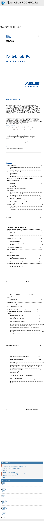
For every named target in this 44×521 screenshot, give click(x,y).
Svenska (3, 510)
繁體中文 (3, 517)
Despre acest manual (8, 465)
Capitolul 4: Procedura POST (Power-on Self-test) (15, 474)
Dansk (3, 483)
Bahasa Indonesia (5, 494)
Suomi (3, 490)
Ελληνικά (4, 485)
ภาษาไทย (4, 512)
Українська (4, 514)
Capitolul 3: (6, 470)
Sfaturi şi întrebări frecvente (9, 475)
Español (3, 488)
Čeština (3, 482)
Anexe (4, 477)
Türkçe (3, 513)
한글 (3, 496)
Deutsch (3, 484)
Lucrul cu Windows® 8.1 (9, 472)
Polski (3, 502)
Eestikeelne (4, 489)
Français (3, 491)
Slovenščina (4, 508)
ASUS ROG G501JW (3, 3)
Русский (3, 506)
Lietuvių (3, 497)
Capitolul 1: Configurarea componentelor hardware (15, 466)
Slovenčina (4, 507)
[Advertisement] (12, 15)
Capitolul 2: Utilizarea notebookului (11, 468)
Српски (3, 509)
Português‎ (4, 503)
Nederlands (4, 500)
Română (3, 504)
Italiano (3, 495)
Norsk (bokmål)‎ (5, 501)
